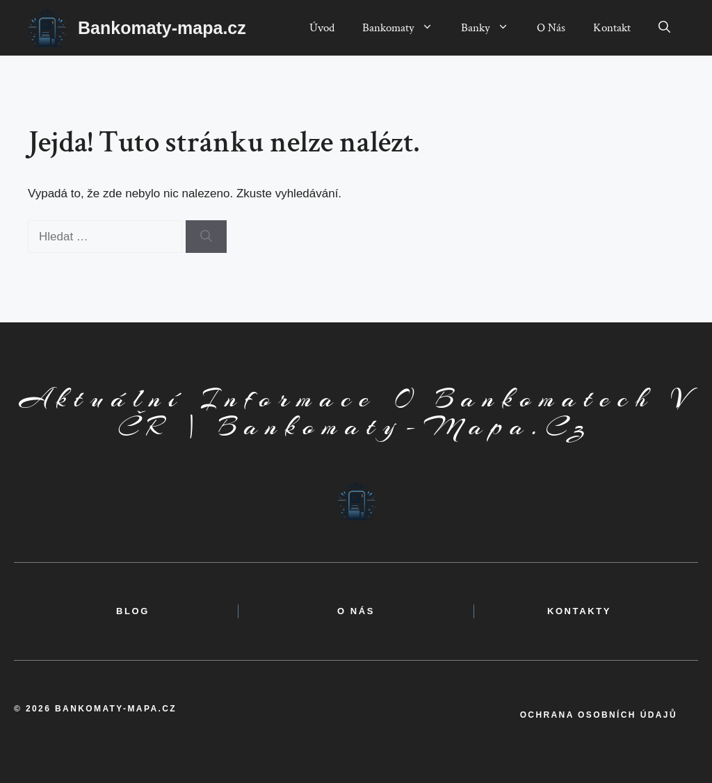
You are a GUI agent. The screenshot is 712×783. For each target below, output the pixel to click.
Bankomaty (404, 28)
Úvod (321, 27)
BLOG (132, 611)
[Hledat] (206, 237)
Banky (492, 28)
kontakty (579, 611)
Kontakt (612, 27)
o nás (356, 611)
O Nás (551, 27)
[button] (664, 28)
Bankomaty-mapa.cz (162, 28)
